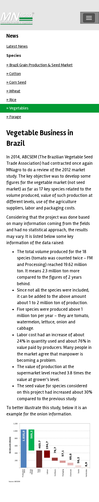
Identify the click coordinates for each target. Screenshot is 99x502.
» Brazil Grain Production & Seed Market (39, 65)
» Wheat (13, 91)
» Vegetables (17, 108)
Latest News (17, 46)
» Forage (13, 116)
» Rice (11, 99)
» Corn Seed (16, 82)
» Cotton (13, 73)
